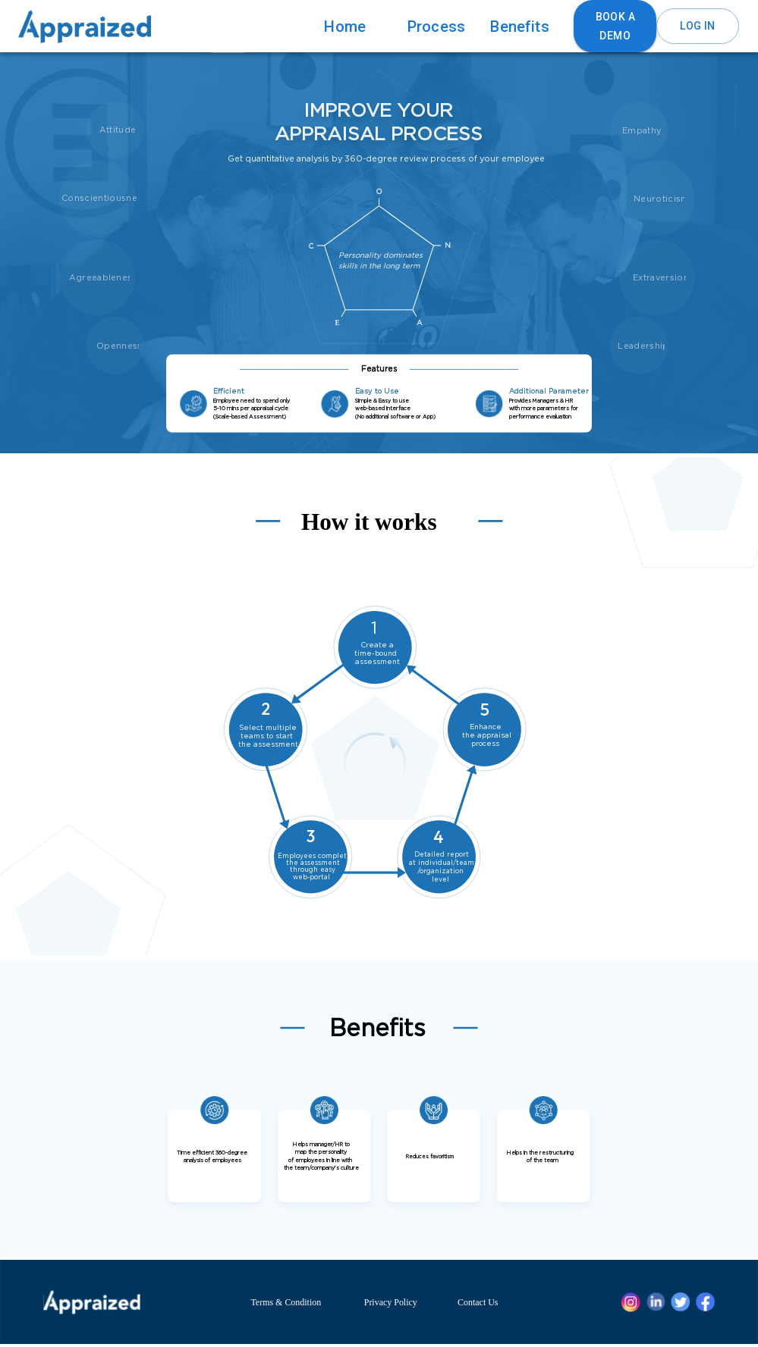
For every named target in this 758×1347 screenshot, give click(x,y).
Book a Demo (615, 26)
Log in (697, 26)
